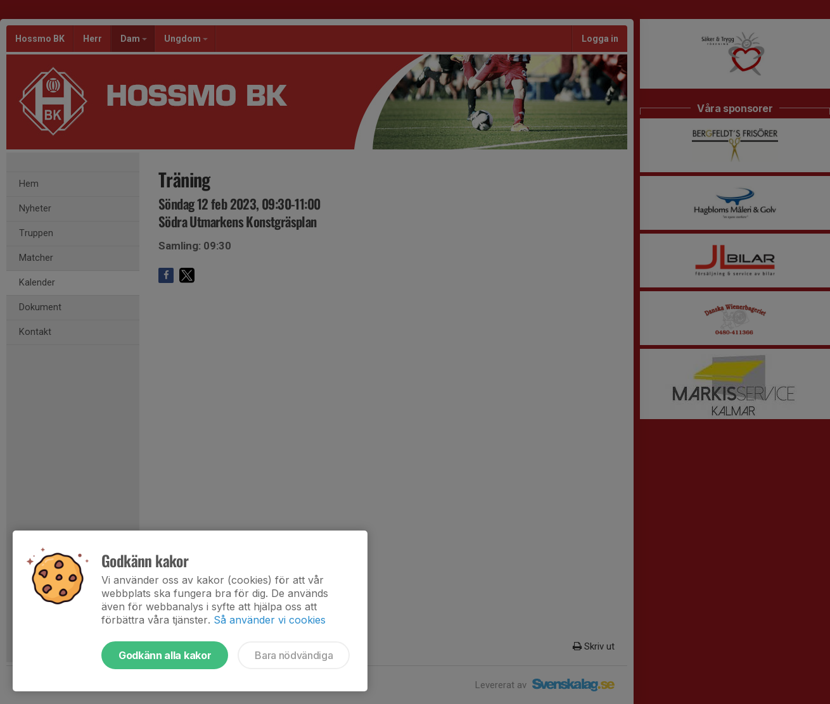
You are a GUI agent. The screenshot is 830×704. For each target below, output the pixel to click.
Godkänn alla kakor (164, 655)
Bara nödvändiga (294, 655)
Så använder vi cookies (270, 619)
